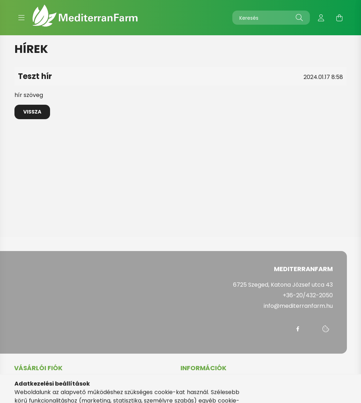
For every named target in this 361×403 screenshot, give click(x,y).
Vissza (32, 111)
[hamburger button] (21, 18)
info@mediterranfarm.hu (298, 306)
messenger (312, 329)
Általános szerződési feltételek (222, 384)
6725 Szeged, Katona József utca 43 (283, 285)
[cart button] (339, 18)
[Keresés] (271, 18)
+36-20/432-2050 (308, 295)
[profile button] (321, 18)
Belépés (25, 384)
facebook (297, 329)
